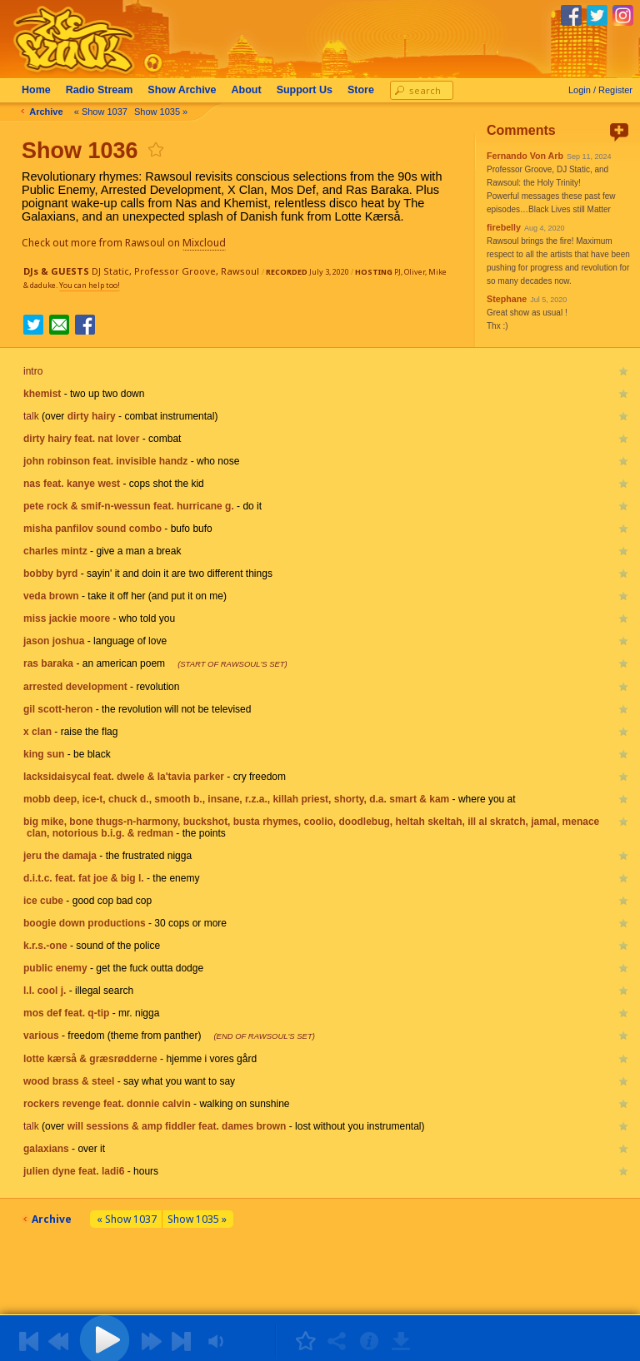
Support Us (306, 90)
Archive (183, 90)
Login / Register (600, 90)
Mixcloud (206, 243)
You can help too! (89, 285)
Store (362, 90)
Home (37, 90)
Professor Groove (175, 271)
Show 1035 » (162, 112)
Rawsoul (240, 271)
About (248, 90)
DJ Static (110, 271)
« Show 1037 (102, 112)
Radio (101, 90)
